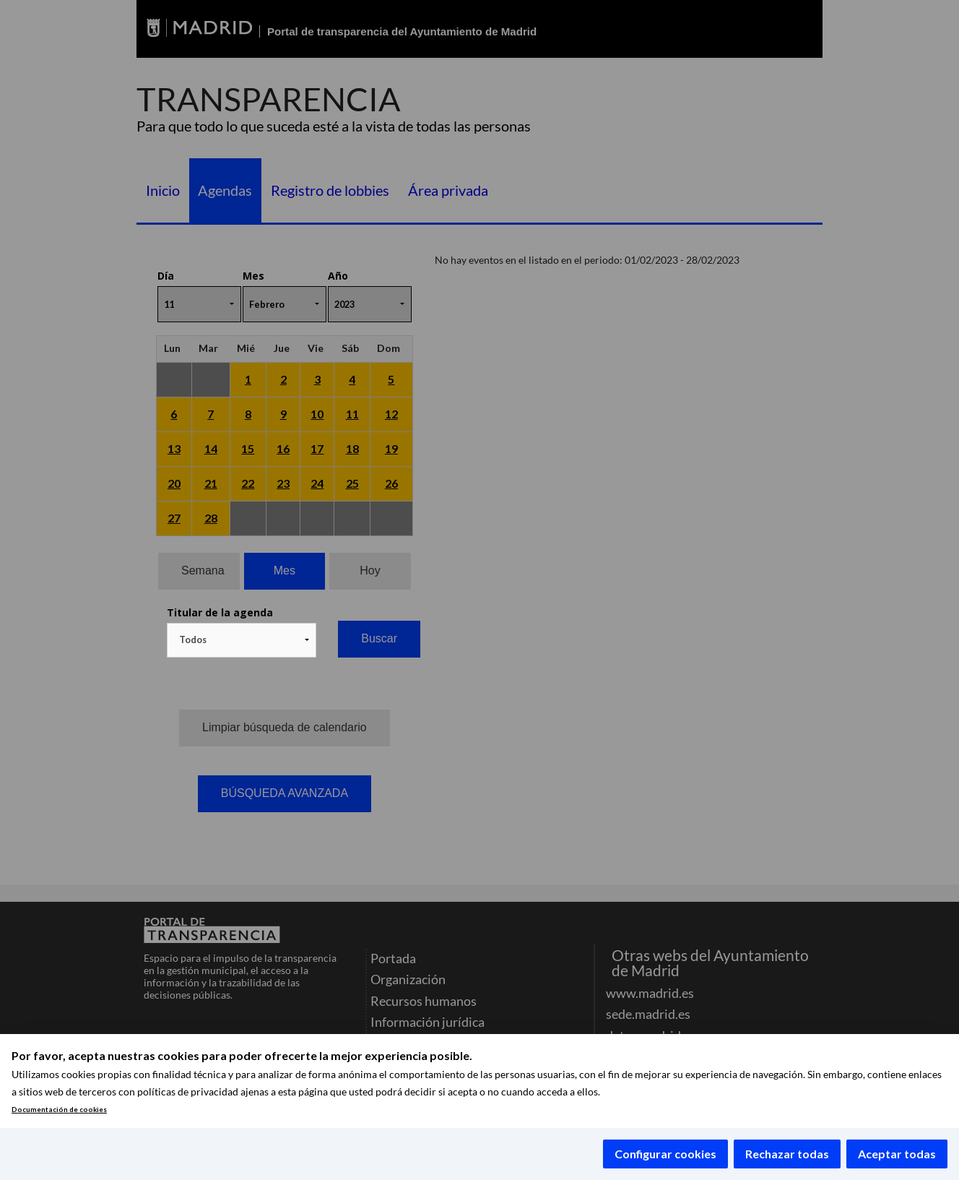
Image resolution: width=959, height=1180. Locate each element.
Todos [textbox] (193, 639)
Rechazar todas (787, 1153)
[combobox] (241, 640)
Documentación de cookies (59, 1110)
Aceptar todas (897, 1153)
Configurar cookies (665, 1153)
